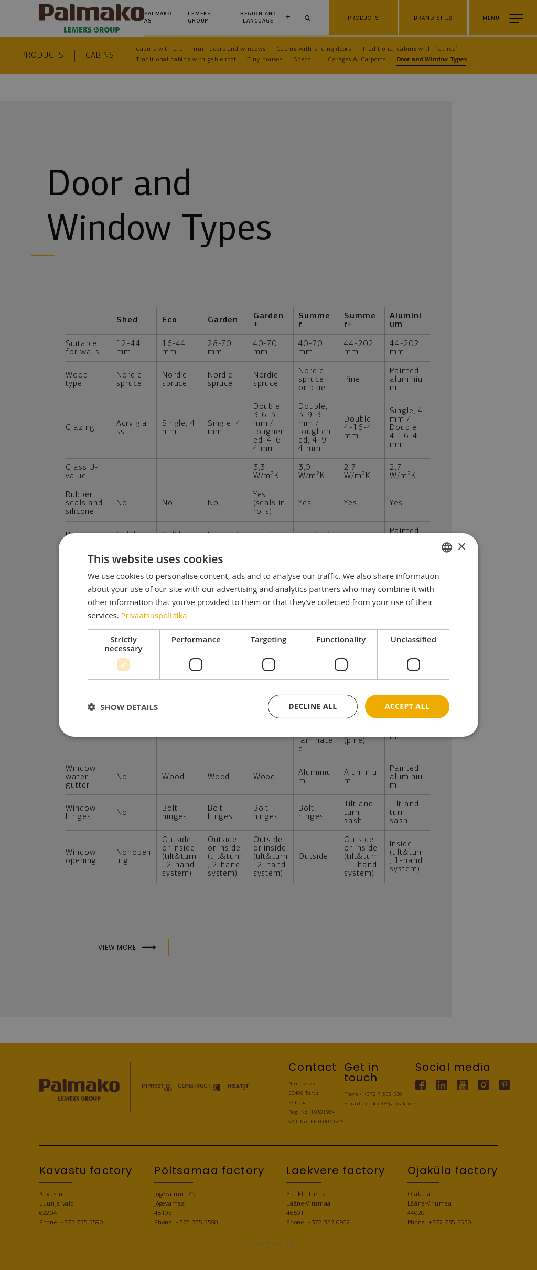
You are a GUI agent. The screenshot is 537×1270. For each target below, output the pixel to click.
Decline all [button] (312, 706)
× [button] (461, 547)
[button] (123, 707)
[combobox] (447, 547)
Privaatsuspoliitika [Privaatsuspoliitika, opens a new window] (154, 615)
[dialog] (268, 635)
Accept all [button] (407, 706)
